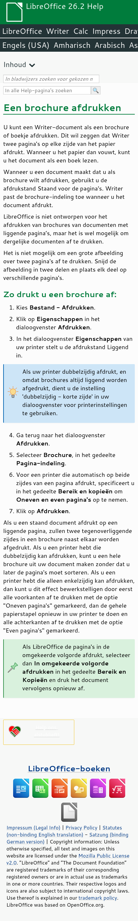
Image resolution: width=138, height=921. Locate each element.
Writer (57, 31)
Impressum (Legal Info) (33, 827)
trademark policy (97, 897)
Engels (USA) (26, 45)
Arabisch (109, 45)
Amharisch (72, 45)
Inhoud (14, 64)
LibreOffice (22, 31)
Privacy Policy (81, 827)
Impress (106, 31)
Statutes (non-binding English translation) (64, 831)
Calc (80, 31)
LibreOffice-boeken (69, 768)
